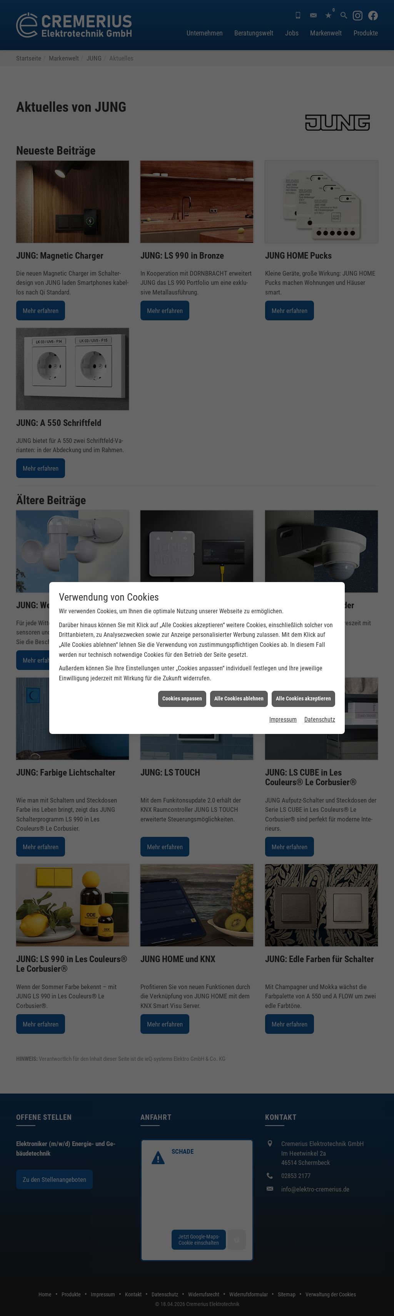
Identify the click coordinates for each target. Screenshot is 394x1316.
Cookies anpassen (182, 698)
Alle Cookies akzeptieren (303, 698)
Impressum (283, 719)
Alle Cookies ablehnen (239, 698)
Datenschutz (319, 719)
